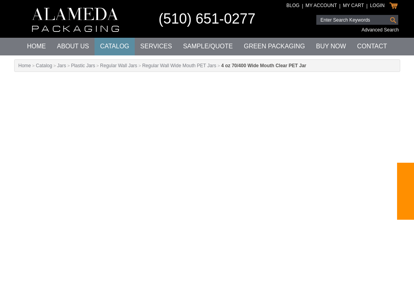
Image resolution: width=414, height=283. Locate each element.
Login (377, 5)
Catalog (114, 46)
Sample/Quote (208, 46)
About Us (73, 46)
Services (156, 46)
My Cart (353, 5)
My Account (321, 5)
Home (36, 46)
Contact (372, 46)
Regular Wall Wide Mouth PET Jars (179, 65)
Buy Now (331, 46)
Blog (292, 5)
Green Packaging (274, 46)
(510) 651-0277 (206, 19)
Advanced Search (380, 30)
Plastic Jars (83, 65)
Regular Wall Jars (118, 65)
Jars (61, 65)
